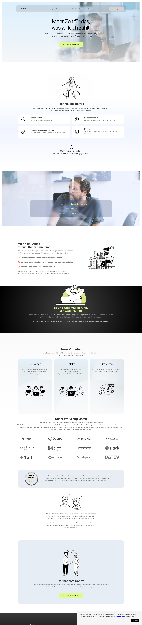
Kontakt (86, 9)
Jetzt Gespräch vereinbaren (71, 44)
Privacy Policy (120, 616)
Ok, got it (135, 620)
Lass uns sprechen (116, 9)
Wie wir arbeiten (76, 9)
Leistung (50, 9)
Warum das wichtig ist (62, 9)
